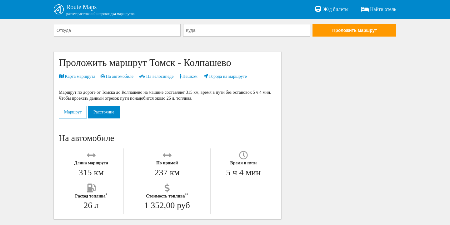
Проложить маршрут (354, 30)
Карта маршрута (77, 76)
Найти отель (378, 9)
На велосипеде (156, 76)
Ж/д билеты (331, 9)
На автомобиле (116, 76)
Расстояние (103, 112)
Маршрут (73, 112)
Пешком (189, 76)
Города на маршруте (225, 76)
